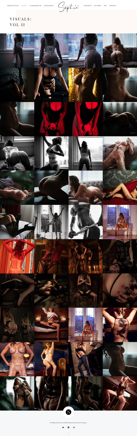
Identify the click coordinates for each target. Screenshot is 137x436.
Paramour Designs (81, 423)
